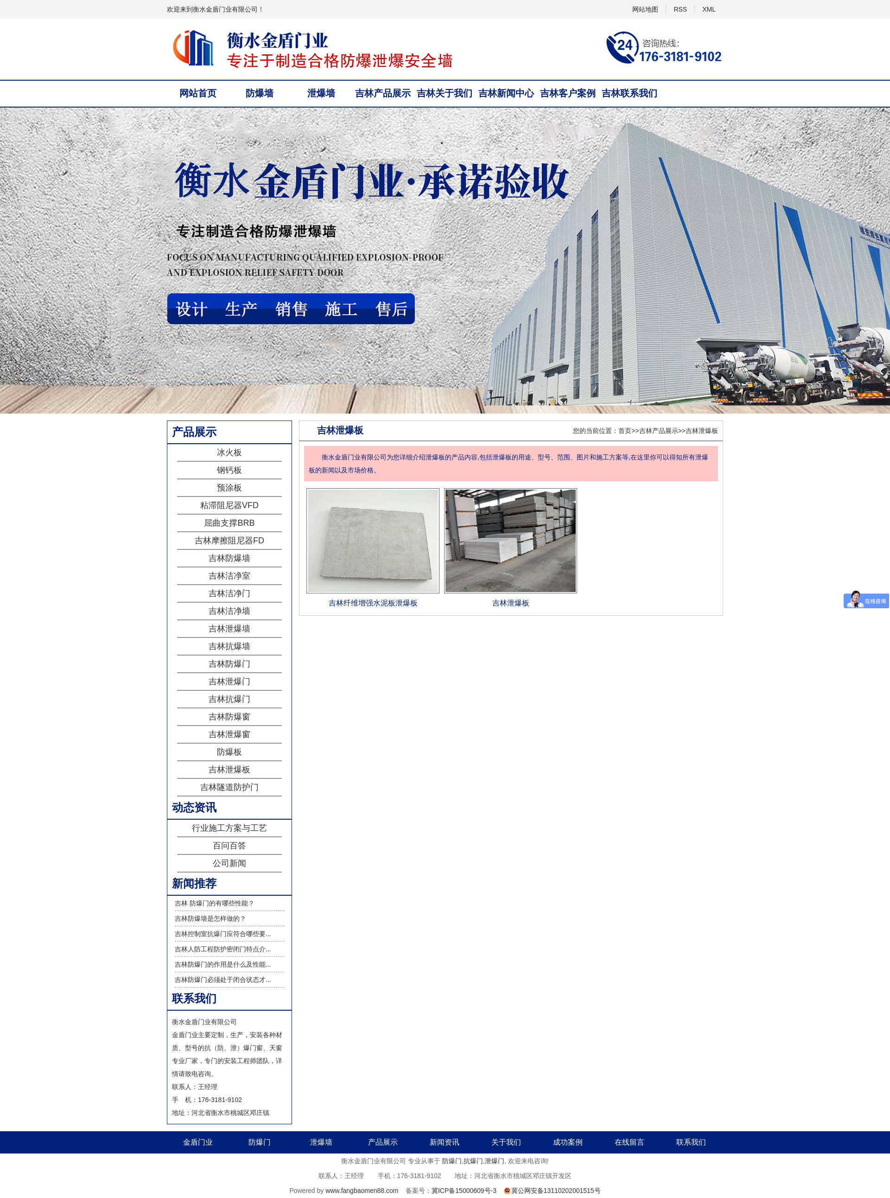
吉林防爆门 (229, 664)
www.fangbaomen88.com (361, 1190)
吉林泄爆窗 (229, 734)
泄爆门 (494, 1161)
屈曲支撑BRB (229, 523)
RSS (680, 9)
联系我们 (691, 1142)
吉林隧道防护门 (229, 787)
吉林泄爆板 (229, 769)
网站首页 (197, 93)
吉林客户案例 (568, 93)
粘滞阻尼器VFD (229, 505)
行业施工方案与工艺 (229, 828)
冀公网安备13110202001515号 (556, 1190)
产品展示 (383, 1142)
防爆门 (259, 1142)
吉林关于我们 (444, 93)
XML (709, 9)
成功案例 (568, 1142)
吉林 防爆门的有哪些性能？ (214, 903)
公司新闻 (229, 863)
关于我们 (506, 1142)
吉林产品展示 (383, 93)
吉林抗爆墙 (229, 646)
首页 (624, 430)
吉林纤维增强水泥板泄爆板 (373, 603)
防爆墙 (259, 93)
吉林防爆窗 (229, 716)
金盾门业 (198, 1142)
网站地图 (645, 9)
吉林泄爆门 (229, 681)
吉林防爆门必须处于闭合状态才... (223, 979)
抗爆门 (473, 1161)
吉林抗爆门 (229, 699)
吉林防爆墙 (229, 558)
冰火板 (229, 452)
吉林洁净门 (229, 593)
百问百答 (229, 845)
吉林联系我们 (629, 93)
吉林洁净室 (229, 575)
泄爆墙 (321, 93)
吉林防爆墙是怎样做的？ (210, 918)
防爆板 (229, 752)
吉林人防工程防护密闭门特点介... (223, 949)
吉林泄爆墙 (229, 628)
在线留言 (629, 1142)
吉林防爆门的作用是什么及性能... (223, 964)
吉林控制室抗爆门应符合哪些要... (223, 933)
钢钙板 (229, 470)
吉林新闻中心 (506, 93)
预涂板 (229, 487)
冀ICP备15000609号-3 (464, 1190)
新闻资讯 (444, 1142)
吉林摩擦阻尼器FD (229, 540)
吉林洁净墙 (229, 611)
